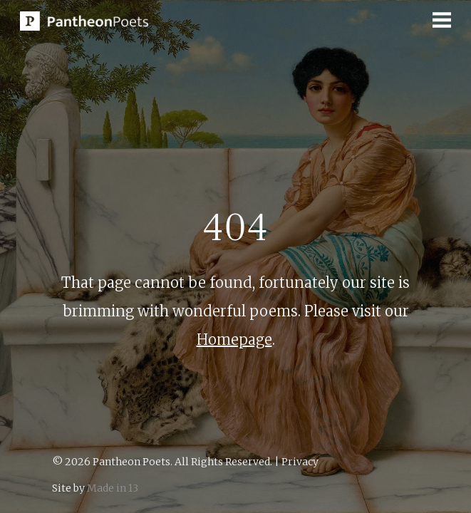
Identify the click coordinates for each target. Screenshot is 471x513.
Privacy (300, 461)
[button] (442, 20)
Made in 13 (112, 488)
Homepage (234, 339)
